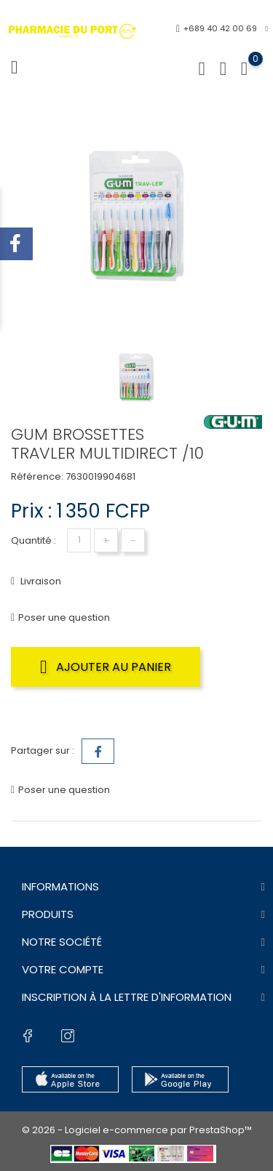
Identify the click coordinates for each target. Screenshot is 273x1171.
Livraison (39, 581)
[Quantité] (79, 540)
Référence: (37, 476)
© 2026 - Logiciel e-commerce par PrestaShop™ (137, 1130)
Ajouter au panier (105, 666)
